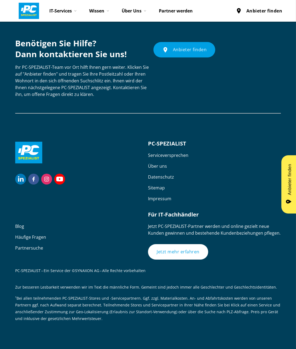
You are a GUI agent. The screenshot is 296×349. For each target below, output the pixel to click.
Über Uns (131, 11)
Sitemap (156, 188)
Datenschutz (161, 177)
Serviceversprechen (168, 155)
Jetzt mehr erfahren (178, 252)
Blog (19, 226)
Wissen (96, 11)
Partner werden (176, 11)
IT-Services (60, 11)
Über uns (157, 166)
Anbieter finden (259, 11)
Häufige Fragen (30, 237)
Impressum (159, 199)
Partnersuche (29, 248)
